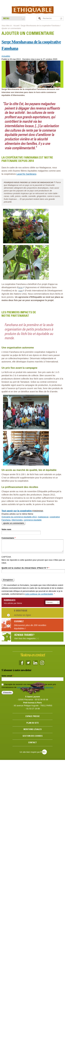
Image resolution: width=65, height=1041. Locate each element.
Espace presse (32, 717)
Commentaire (9, 538)
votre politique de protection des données (35, 687)
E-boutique (20, 611)
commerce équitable (33, 520)
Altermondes (17, 520)
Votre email (7, 676)
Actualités (6, 56)
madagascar (43, 517)
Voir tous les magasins (26, 638)
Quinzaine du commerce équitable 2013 (19, 517)
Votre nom (6, 529)
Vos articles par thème (13, 603)
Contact (32, 743)
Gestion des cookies (33, 736)
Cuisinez (19, 621)
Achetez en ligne (22, 615)
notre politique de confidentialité (39, 594)
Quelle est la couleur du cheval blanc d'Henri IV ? (25, 568)
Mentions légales (32, 730)
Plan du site (32, 723)
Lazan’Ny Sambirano (26, 174)
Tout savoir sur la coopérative (22, 511)
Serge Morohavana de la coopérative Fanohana (40, 26)
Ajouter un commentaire (13, 523)
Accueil (16, 26)
